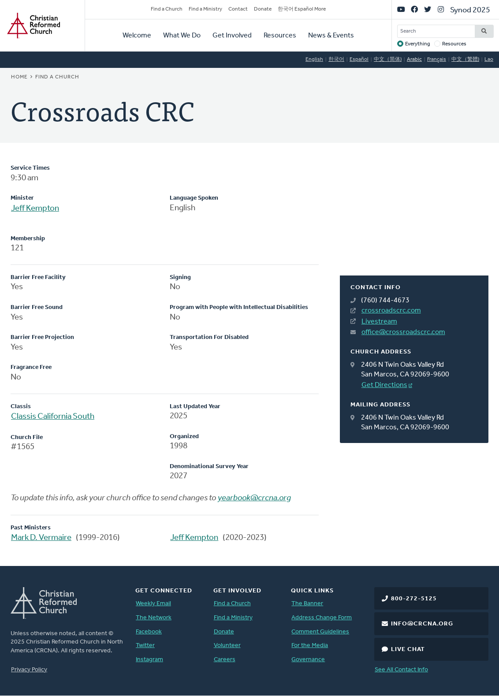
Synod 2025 (470, 10)
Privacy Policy (29, 669)
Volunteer (227, 645)
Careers (224, 659)
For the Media (309, 645)
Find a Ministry (205, 9)
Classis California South (52, 417)
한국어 (336, 59)
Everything (417, 44)
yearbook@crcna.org (254, 498)
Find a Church (166, 9)
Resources (280, 35)
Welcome (137, 35)
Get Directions (384, 385)
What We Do (182, 35)
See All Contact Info (401, 669)
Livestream (379, 321)
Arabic (414, 59)
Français (436, 59)
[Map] (414, 219)
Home (19, 77)
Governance (308, 659)
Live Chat (408, 649)
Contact (238, 9)
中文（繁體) (465, 59)
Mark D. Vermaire (41, 538)
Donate (263, 9)
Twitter (145, 645)
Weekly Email (153, 603)
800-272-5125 (414, 599)
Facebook (149, 632)
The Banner (307, 603)
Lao (488, 59)
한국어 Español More (302, 9)
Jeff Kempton (35, 209)
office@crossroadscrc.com (403, 332)
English (314, 59)
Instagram (149, 659)
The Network (153, 617)
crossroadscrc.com (391, 310)
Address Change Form (321, 617)
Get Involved (232, 35)
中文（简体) (388, 59)
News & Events (331, 35)
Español (359, 59)
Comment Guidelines (320, 632)
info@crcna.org (422, 624)
